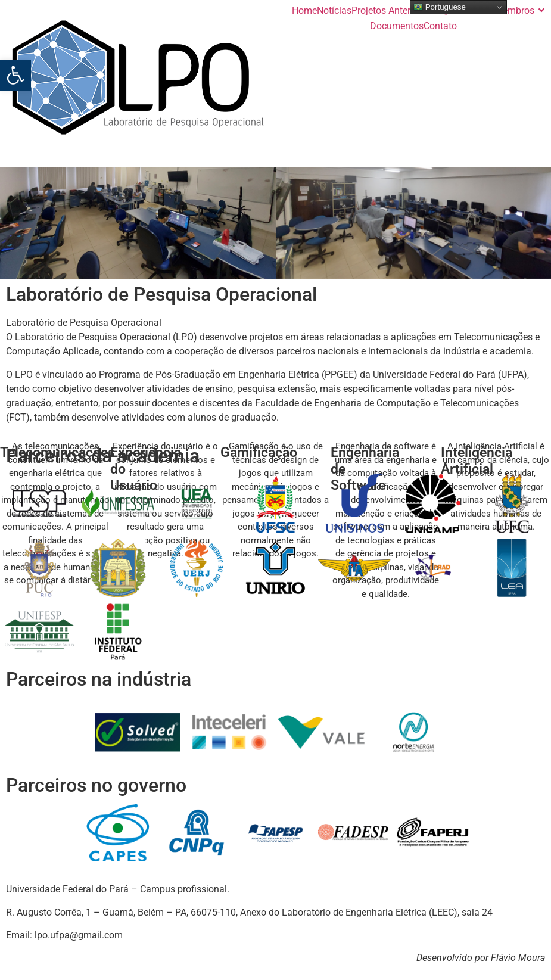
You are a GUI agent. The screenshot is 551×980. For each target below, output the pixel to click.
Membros (514, 10)
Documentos (397, 26)
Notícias (334, 10)
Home (304, 10)
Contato (440, 26)
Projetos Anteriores (391, 10)
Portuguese (439, 7)
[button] (15, 75)
